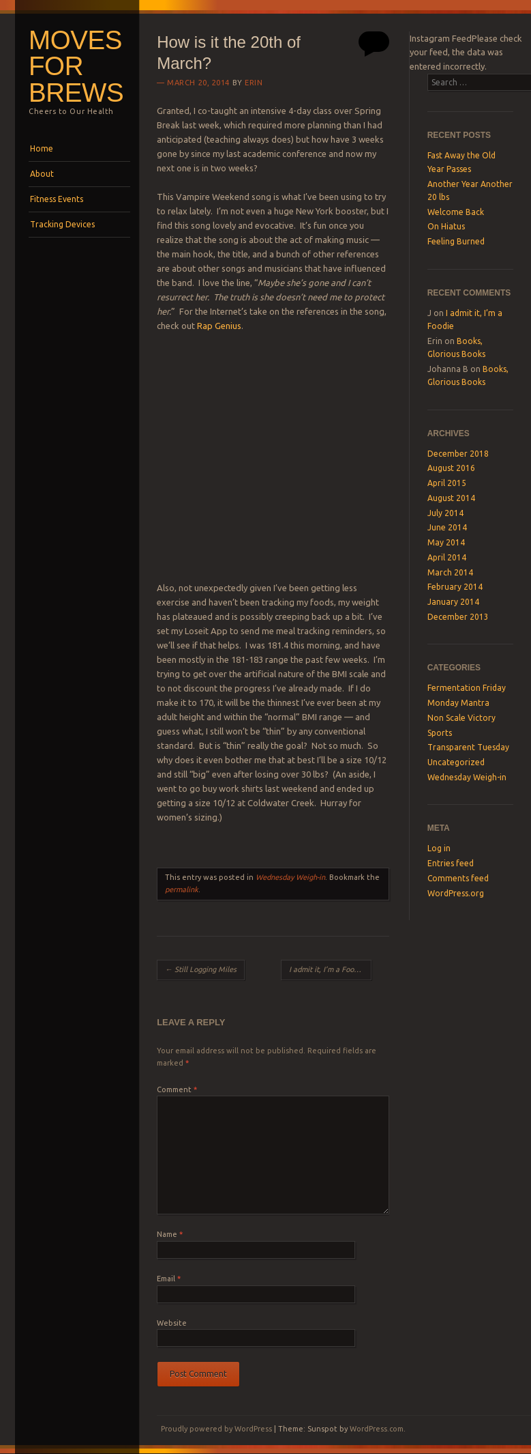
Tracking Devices (62, 224)
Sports (439, 732)
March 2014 (450, 572)
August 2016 (451, 468)
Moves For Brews (76, 66)
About (42, 173)
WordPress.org (455, 893)
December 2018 (458, 453)
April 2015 (446, 483)
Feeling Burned (456, 241)
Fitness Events (56, 199)
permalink (181, 889)
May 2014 (446, 542)
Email (169, 1278)
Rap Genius (219, 325)
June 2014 (447, 527)
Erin (253, 83)
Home (41, 148)
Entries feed (450, 863)
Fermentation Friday (466, 687)
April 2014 (446, 557)
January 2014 (453, 601)
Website (172, 1323)
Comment (177, 1089)
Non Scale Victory (461, 717)
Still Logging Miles (201, 969)
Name (170, 1234)
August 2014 (451, 498)
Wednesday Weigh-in (290, 877)
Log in (439, 848)
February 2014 (455, 586)
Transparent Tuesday (468, 747)
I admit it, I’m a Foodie (330, 969)
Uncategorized (456, 762)
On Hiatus (446, 226)
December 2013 (458, 616)
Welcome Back (455, 212)
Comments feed (458, 878)
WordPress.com (377, 1429)
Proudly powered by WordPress (216, 1429)
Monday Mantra (458, 702)
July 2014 (445, 513)
